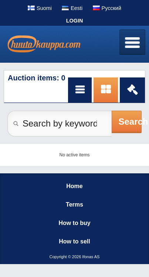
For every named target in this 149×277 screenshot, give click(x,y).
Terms (74, 204)
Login (74, 21)
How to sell (74, 241)
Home (74, 186)
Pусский (111, 8)
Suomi (44, 8)
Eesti (76, 8)
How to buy (74, 223)
